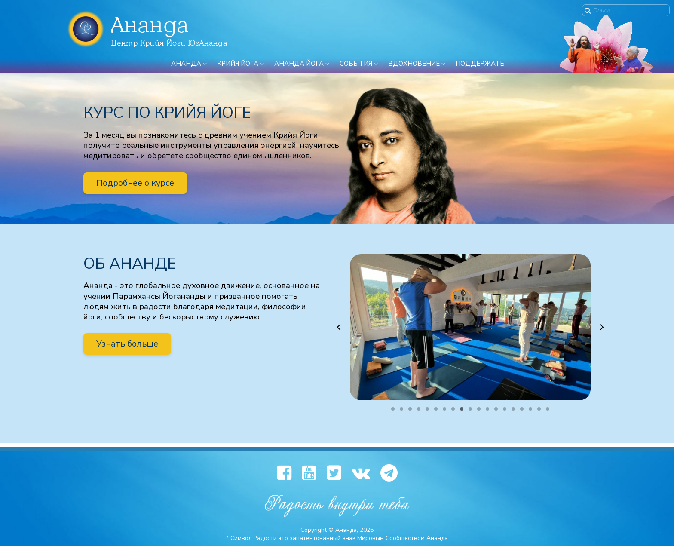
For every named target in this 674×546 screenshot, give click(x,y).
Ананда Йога (299, 63)
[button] (338, 327)
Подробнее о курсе (135, 183)
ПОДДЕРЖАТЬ (480, 63)
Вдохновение (414, 63)
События (356, 63)
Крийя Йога (237, 63)
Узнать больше (127, 344)
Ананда (186, 63)
